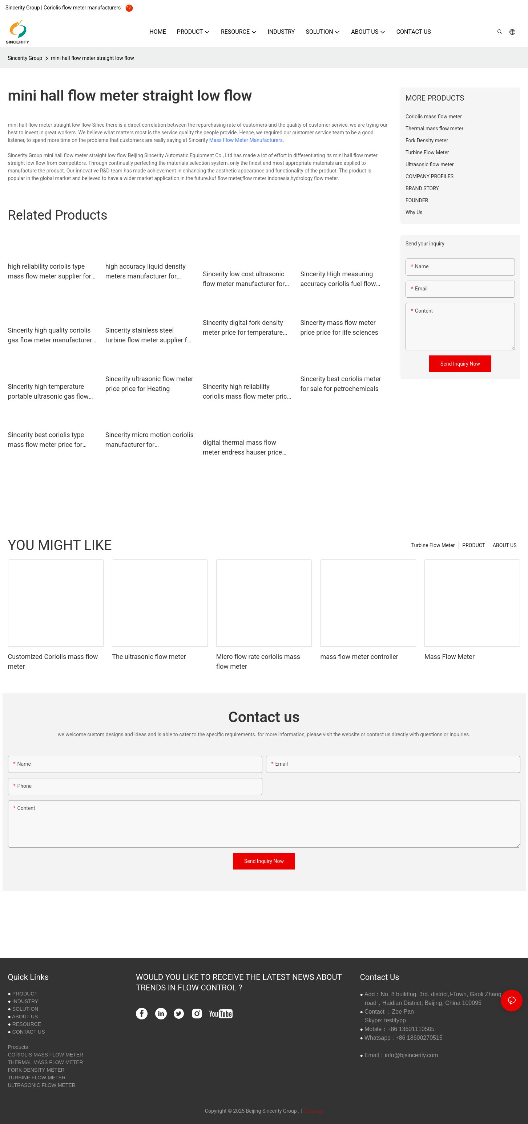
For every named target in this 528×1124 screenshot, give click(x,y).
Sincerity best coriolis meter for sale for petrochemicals (340, 383)
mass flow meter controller (359, 656)
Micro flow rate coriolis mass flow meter (258, 661)
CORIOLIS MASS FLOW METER (46, 1055)
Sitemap (313, 1111)
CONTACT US (28, 1032)
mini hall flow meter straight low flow (92, 58)
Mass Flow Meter (449, 656)
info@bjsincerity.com (411, 1055)
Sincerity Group (25, 58)
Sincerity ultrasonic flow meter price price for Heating (149, 383)
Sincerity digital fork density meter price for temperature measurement (243, 328)
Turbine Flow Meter (433, 545)
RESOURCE (26, 1024)
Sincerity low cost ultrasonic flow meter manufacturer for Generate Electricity (244, 279)
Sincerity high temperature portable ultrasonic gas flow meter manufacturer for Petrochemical (48, 392)
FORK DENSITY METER (36, 1070)
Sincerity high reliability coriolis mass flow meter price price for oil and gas (246, 392)
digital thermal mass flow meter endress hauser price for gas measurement (242, 448)
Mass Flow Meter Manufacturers (246, 140)
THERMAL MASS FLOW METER (45, 1062)
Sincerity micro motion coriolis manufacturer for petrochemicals (149, 440)
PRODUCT (473, 545)
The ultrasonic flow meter (149, 656)
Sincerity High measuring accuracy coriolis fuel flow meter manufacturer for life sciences (339, 279)
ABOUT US (505, 545)
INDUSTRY (25, 1001)
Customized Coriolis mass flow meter (53, 661)
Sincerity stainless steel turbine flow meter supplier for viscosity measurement (149, 335)
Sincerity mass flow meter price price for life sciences (339, 327)
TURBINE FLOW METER (37, 1077)
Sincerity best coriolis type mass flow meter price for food (46, 440)
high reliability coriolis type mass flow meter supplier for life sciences (49, 271)
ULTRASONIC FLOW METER (42, 1085)
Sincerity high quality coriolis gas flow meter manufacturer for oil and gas (50, 335)
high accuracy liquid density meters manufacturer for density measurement (145, 271)
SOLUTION (25, 1009)
